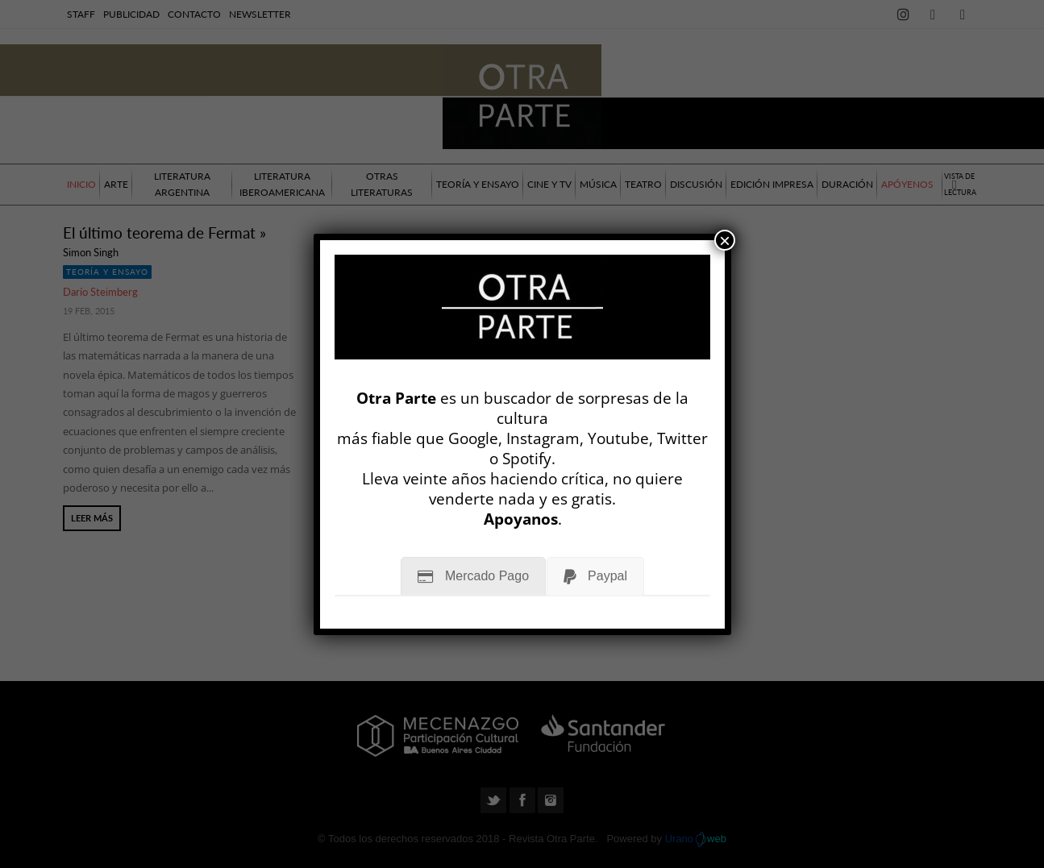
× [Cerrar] (724, 240)
